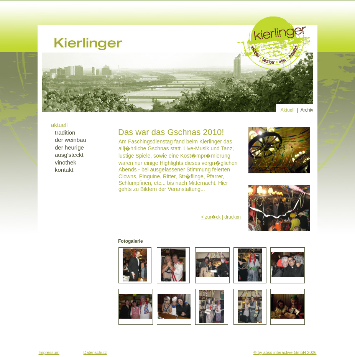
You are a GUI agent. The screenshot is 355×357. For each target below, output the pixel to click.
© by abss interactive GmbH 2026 (285, 352)
